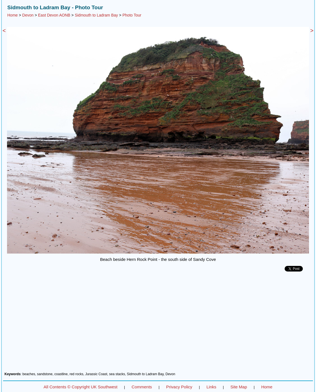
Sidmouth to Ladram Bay (96, 15)
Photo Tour (131, 15)
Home (12, 15)
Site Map (239, 386)
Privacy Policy (179, 386)
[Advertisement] (158, 324)
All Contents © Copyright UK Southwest (81, 386)
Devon (27, 15)
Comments (142, 386)
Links (211, 386)
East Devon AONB (54, 15)
